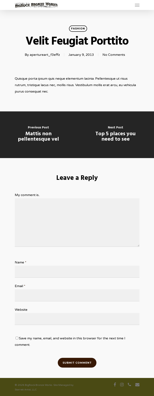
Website (21, 310)
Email (20, 286)
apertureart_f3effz (45, 55)
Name (20, 262)
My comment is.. (27, 195)
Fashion (78, 28)
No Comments (113, 55)
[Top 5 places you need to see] (115, 134)
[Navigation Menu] (137, 5)
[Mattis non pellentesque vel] (38, 134)
